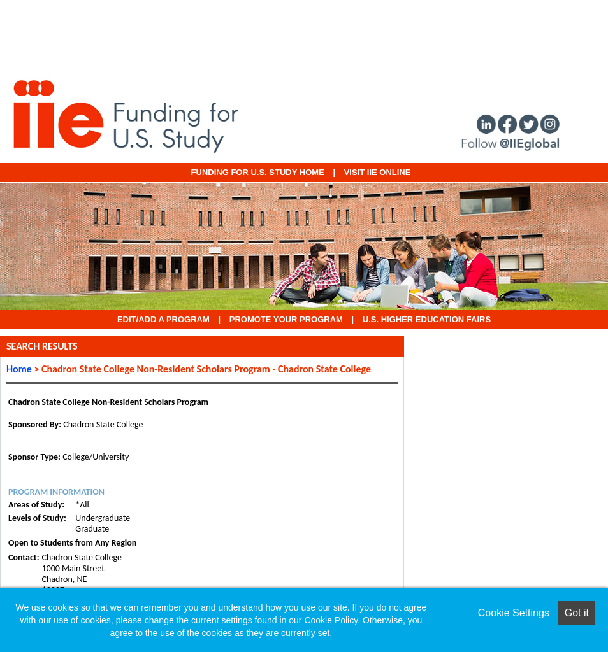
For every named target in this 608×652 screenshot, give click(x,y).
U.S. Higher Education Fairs (427, 319)
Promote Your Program (286, 319)
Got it (577, 612)
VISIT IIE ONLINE (377, 172)
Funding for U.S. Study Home (257, 172)
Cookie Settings (513, 612)
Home (19, 369)
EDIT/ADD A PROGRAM (163, 319)
